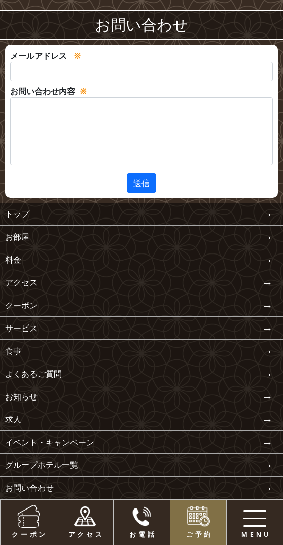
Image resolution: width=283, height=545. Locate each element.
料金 (13, 259)
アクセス (21, 282)
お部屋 (17, 236)
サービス (21, 328)
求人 (13, 419)
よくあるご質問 (33, 373)
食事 (13, 350)
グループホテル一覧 (41, 464)
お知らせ (21, 396)
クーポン (21, 305)
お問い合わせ (29, 487)
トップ (17, 214)
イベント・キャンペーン (49, 442)
